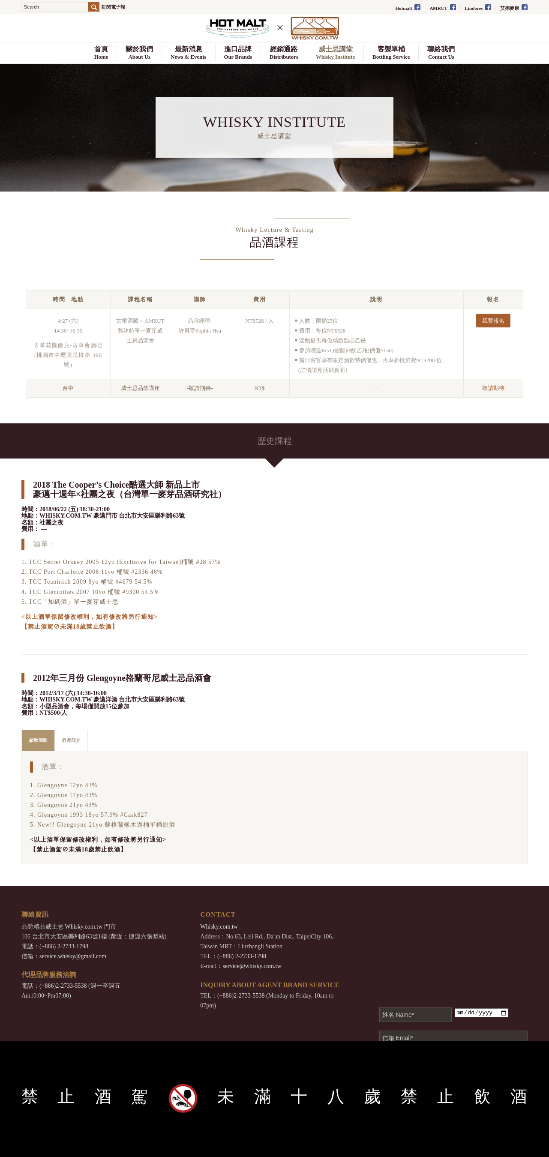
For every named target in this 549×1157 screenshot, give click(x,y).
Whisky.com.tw (84, 926)
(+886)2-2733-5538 (63, 986)
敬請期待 (493, 388)
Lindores (478, 7)
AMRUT (442, 7)
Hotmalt (408, 7)
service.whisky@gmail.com (72, 956)
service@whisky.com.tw (251, 966)
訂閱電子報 (113, 7)
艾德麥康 (514, 7)
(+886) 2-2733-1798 (63, 946)
